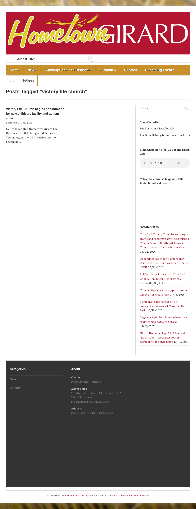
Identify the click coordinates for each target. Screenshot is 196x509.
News (31, 70)
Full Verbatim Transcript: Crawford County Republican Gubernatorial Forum (162, 279)
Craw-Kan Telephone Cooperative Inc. (128, 495)
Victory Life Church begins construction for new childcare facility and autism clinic (35, 113)
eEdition (108, 70)
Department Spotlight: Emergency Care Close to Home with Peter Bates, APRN (164, 263)
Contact (130, 70)
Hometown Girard (77, 495)
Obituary (15, 387)
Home (14, 70)
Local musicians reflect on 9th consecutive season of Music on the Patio (162, 306)
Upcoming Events (159, 70)
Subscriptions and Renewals (67, 70)
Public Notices (22, 80)
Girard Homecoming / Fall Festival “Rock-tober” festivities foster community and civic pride (162, 338)
